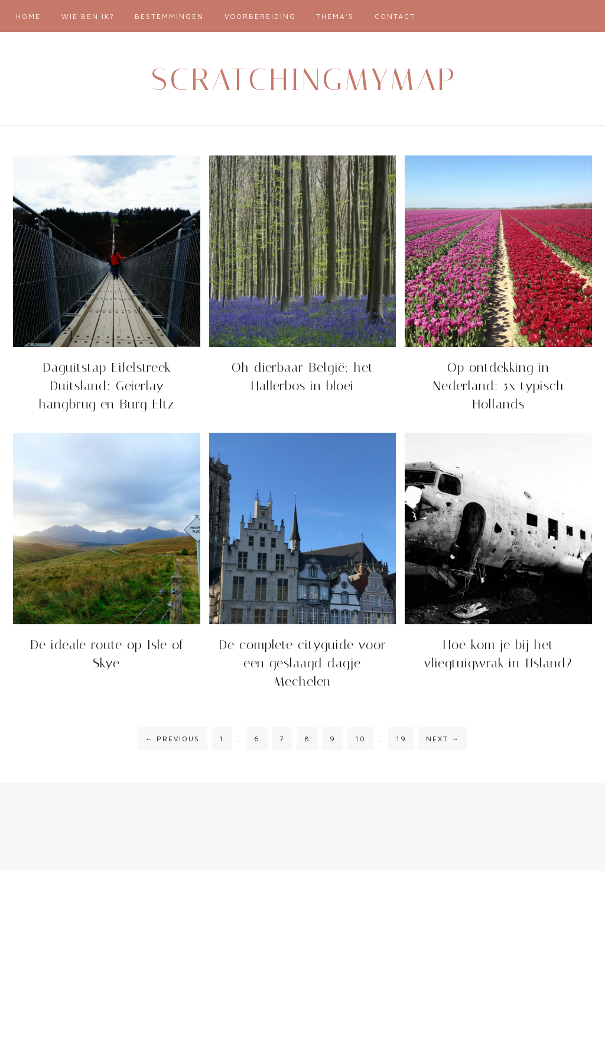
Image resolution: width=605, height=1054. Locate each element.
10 (360, 738)
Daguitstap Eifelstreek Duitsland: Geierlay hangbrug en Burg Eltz (106, 386)
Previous (172, 738)
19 (401, 738)
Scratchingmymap (304, 79)
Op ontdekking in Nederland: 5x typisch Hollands (498, 386)
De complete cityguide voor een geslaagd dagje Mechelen (302, 663)
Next (443, 738)
